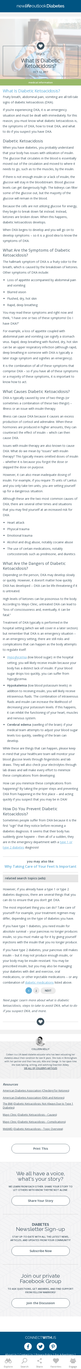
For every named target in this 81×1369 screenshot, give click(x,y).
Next (48, 990)
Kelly (40, 1049)
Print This (40, 1148)
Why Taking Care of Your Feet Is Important (40, 866)
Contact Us (26, 1355)
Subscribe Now (41, 1251)
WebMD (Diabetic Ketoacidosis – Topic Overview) (33, 1129)
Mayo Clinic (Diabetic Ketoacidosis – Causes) (30, 1115)
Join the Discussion (40, 1303)
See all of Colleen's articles (40, 1068)
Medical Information (41, 82)
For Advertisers (64, 1355)
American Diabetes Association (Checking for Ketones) (36, 1090)
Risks (40, 54)
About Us (11, 1355)
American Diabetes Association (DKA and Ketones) (33, 1098)
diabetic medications (39, 982)
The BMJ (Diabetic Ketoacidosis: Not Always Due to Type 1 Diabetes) (38, 1105)
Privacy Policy (44, 1355)
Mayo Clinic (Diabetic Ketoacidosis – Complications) (34, 1122)
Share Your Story (40, 1201)
